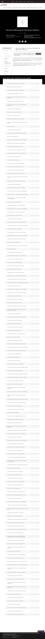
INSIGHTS (28, 1)
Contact (41, 7)
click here (20, 635)
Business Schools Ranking (7, 7)
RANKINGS (12, 1)
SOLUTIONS (20, 1)
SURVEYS (17, 1)
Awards (24, 7)
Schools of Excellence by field (17, 7)
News (38, 7)
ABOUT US (32, 1)
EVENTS (25, 1)
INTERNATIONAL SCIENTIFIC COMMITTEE (31, 7)
